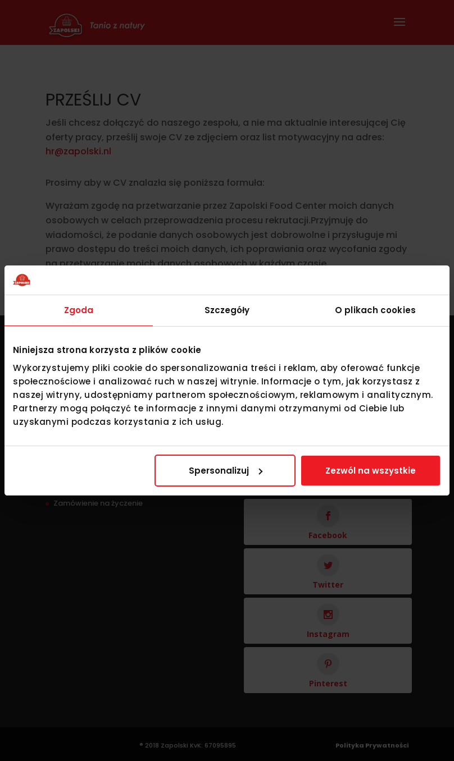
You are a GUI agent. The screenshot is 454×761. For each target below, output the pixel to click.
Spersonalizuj (225, 470)
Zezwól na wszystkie (370, 470)
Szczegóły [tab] (227, 310)
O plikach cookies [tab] (375, 310)
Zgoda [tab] (79, 310)
